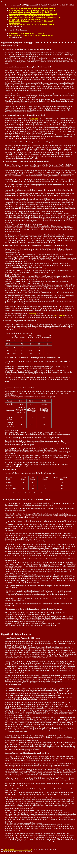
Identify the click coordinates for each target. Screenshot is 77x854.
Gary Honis (34, 119)
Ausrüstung (32, 313)
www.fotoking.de (59, 315)
